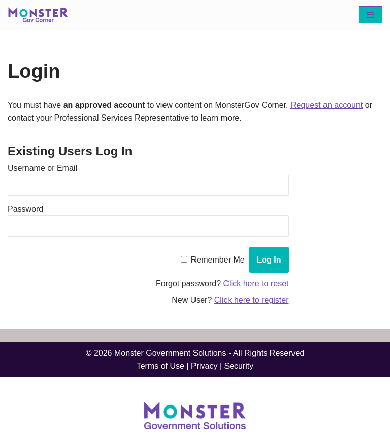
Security (239, 366)
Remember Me (218, 259)
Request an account (326, 105)
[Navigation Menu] (370, 14)
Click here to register (251, 300)
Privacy (204, 366)
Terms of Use (160, 366)
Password (25, 209)
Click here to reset (256, 283)
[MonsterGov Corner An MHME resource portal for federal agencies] (41, 14)
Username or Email (42, 168)
